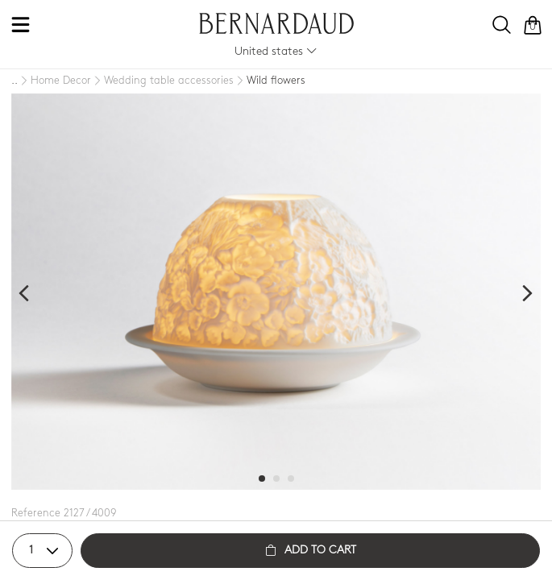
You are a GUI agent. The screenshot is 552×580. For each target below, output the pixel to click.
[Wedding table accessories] (162, 81)
